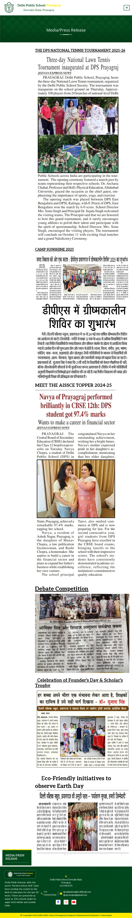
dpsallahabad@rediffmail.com (77, 892)
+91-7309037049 (49, 893)
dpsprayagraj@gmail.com (75, 895)
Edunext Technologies (101, 915)
